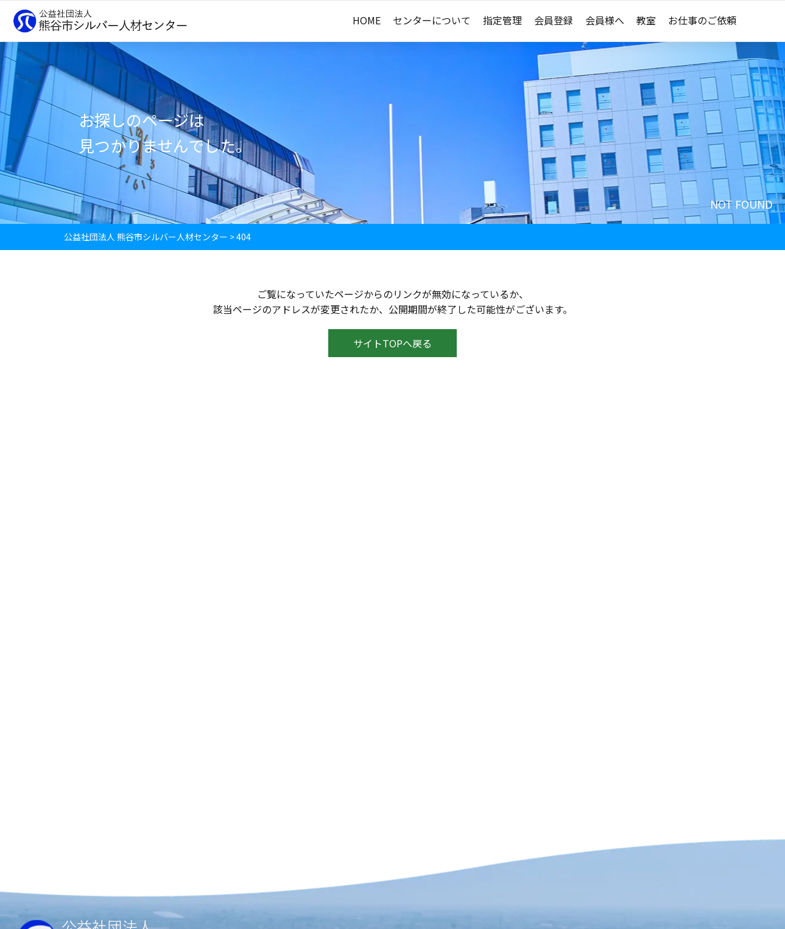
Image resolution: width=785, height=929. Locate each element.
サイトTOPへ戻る (392, 344)
